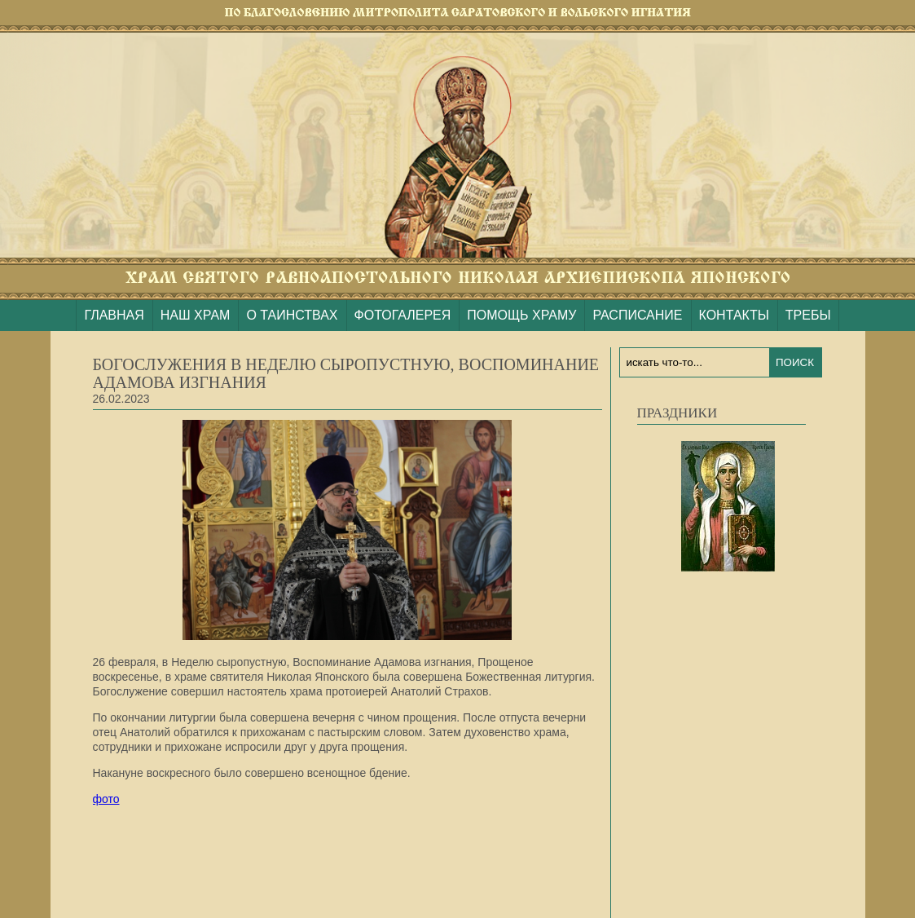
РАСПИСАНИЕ (637, 315)
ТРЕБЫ (808, 315)
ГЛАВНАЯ (113, 315)
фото (106, 798)
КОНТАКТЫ (734, 315)
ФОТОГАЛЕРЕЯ (402, 315)
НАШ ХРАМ (196, 315)
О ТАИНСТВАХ (291, 315)
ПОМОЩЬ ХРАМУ (521, 315)
